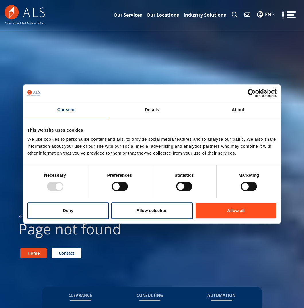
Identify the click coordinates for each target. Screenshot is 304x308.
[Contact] (247, 15)
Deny (68, 210)
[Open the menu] (291, 14)
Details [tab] (152, 109)
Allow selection (151, 210)
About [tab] (238, 109)
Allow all (236, 210)
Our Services (128, 15)
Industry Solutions (205, 15)
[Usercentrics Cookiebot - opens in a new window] (252, 93)
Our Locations (163, 15)
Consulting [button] (150, 295)
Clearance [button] (80, 295)
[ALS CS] (25, 14)
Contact (66, 253)
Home (34, 253)
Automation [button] (221, 295)
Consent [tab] (66, 109)
